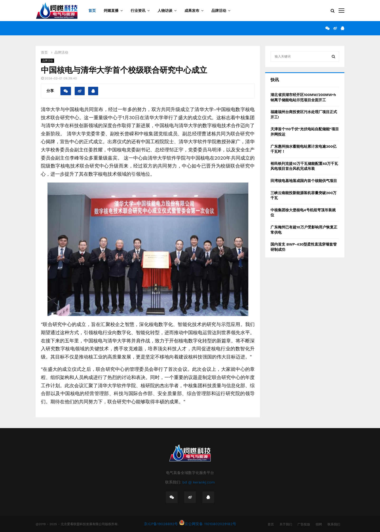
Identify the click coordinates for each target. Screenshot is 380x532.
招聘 (319, 524)
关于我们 (285, 524)
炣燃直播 (111, 10)
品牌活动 (218, 10)
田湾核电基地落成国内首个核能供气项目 (303, 181)
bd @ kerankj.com (198, 482)
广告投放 (303, 524)
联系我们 (333, 524)
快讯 (274, 79)
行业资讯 (138, 10)
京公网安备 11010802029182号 (207, 524)
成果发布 (191, 10)
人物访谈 (165, 10)
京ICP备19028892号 (161, 524)
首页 (92, 10)
